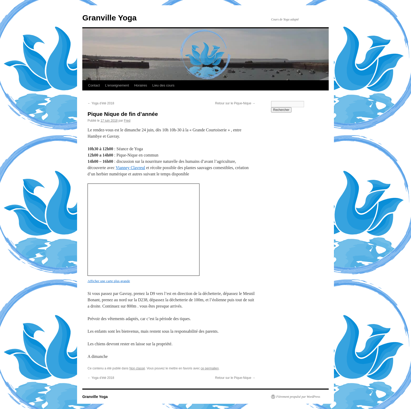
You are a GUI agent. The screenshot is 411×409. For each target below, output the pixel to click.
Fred (127, 120)
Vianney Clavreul (130, 167)
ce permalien (210, 368)
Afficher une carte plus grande (109, 281)
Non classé (137, 368)
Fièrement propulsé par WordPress (298, 397)
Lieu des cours (163, 85)
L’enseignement (117, 85)
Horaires (140, 85)
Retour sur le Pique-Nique (235, 103)
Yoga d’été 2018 (101, 103)
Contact (94, 85)
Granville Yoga (109, 17)
